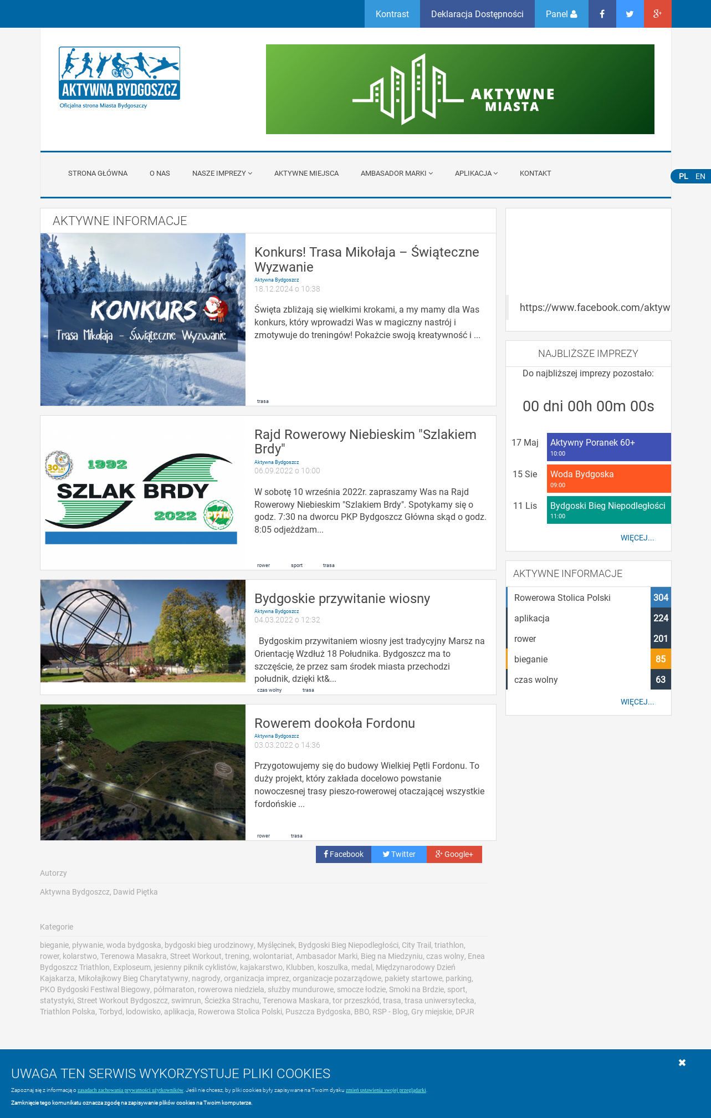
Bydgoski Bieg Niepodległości (348, 945)
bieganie (54, 945)
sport (297, 564)
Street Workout (196, 956)
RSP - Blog (390, 1011)
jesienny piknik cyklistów (195, 967)
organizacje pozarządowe (337, 978)
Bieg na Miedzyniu (392, 956)
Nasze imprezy (222, 173)
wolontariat (273, 956)
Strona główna (97, 173)
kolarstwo (80, 956)
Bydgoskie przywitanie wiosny (342, 598)
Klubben (300, 967)
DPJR (465, 1011)
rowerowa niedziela (231, 989)
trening (237, 956)
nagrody (206, 978)
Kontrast (392, 13)
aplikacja (179, 1011)
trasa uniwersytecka (439, 1000)
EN (700, 176)
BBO (361, 1011)
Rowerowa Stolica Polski (240, 1011)
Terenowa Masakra (133, 956)
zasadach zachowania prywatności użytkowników (130, 1090)
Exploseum (132, 967)
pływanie (87, 945)
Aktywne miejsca (306, 173)
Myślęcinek (276, 945)
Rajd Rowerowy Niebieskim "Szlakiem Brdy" (365, 441)
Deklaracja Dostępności (477, 13)
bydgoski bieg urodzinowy (209, 945)
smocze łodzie (361, 989)
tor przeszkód (356, 1000)
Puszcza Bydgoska (318, 1011)
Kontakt (535, 173)
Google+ (454, 854)
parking (459, 978)
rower (263, 564)
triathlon (449, 945)
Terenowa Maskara (296, 1000)
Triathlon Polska (67, 1011)
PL (683, 176)
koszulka (333, 967)
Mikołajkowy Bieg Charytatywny (133, 978)
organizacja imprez (256, 978)
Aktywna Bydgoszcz (276, 280)
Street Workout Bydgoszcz (122, 1000)
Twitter (399, 854)
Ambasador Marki (397, 173)
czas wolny (269, 689)
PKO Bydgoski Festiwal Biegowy (95, 989)
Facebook (344, 854)
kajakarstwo (261, 967)
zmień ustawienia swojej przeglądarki (386, 1090)
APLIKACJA (476, 173)
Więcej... (637, 538)
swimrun (186, 1000)
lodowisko (143, 1011)
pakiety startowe (413, 978)
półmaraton (174, 989)
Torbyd (110, 1011)
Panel (561, 13)
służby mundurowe (301, 989)
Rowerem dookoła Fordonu (334, 723)
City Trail (416, 945)
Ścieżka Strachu (231, 1000)
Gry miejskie (431, 1011)
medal (361, 967)
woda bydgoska (133, 945)
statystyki (57, 1000)
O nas (160, 173)
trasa (263, 401)
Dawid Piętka (135, 891)
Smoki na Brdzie (416, 989)
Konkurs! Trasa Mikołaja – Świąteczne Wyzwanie (366, 259)
